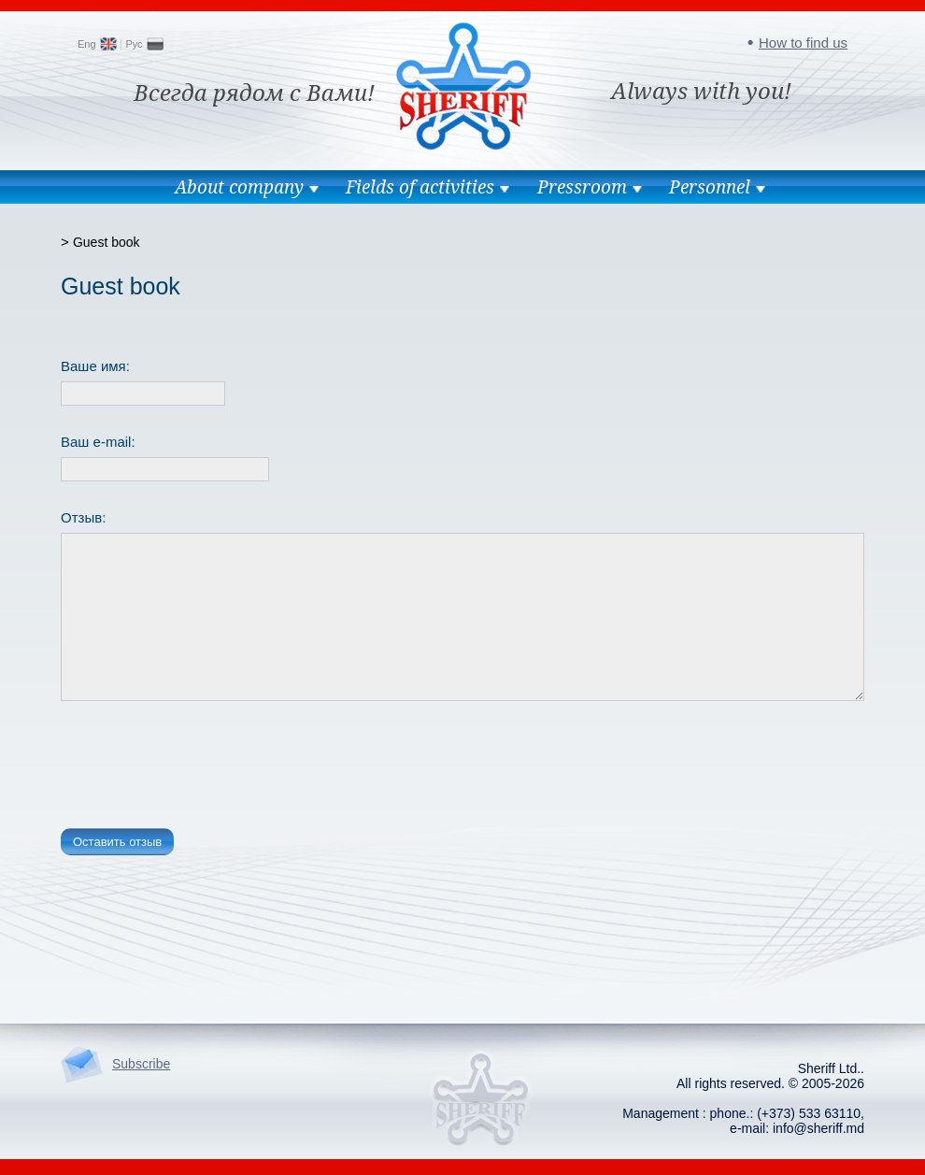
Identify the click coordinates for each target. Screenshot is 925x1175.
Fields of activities (420, 187)
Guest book (106, 242)
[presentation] (203, 768)
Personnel (709, 187)
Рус (133, 44)
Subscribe (141, 1063)
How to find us (803, 42)
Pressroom (582, 187)
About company (239, 187)
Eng (87, 44)
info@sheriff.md (818, 1128)
